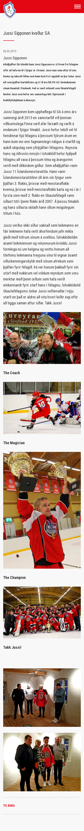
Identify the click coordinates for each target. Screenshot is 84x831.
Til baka (9, 805)
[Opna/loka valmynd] (77, 6)
